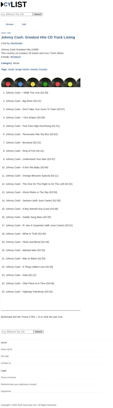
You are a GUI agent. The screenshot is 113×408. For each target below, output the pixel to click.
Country (43, 69)
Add (24, 24)
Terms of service (8, 377)
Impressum (6, 391)
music (11, 69)
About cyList (6, 349)
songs (18, 69)
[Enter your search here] (17, 14)
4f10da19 (15, 57)
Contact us (6, 363)
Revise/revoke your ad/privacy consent (18, 384)
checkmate (16, 43)
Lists (9, 33)
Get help (5, 356)
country (34, 69)
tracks (26, 69)
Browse (9, 24)
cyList (3, 33)
